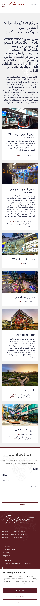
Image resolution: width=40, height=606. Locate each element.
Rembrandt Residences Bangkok (14, 534)
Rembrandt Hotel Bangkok (12, 537)
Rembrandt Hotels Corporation (13, 531)
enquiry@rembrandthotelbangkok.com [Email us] (16, 563)
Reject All (20, 602)
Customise (20, 596)
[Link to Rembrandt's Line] (3, 568)
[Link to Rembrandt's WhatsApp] (7, 568)
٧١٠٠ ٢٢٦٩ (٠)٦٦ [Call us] (7, 560)
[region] (20, 587)
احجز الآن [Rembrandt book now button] (33, 4)
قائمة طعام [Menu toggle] (3, 5)
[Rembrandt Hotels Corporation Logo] (18, 519)
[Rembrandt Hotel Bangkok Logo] (16, 4)
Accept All (20, 590)
